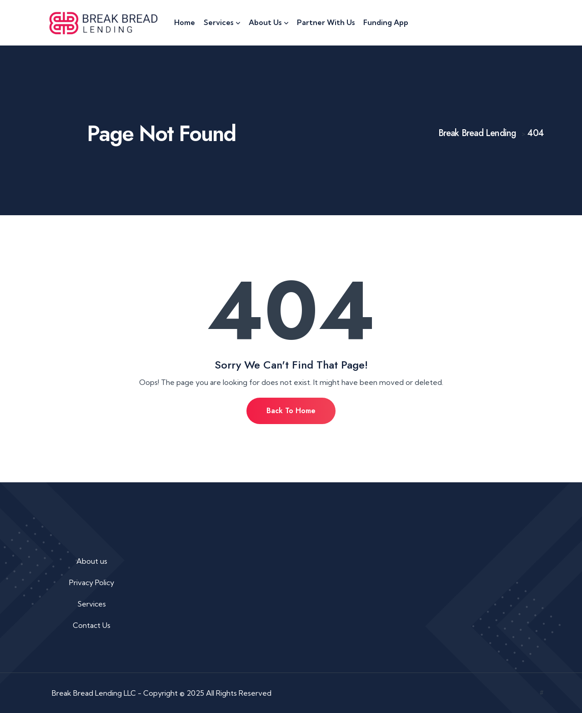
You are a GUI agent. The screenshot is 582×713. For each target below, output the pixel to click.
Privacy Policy (91, 582)
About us (91, 561)
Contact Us (91, 625)
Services (91, 603)
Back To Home (291, 410)
